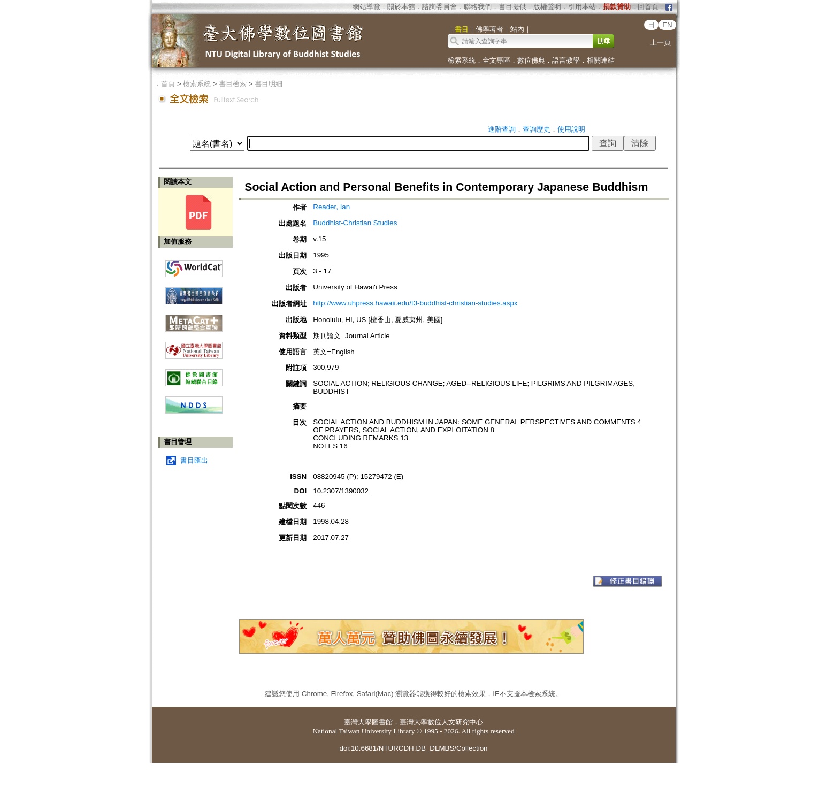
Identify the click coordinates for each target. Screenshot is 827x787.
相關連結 (601, 60)
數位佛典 (531, 60)
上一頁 (660, 43)
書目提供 (512, 7)
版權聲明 (547, 7)
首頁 (168, 84)
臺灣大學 (358, 722)
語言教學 (566, 60)
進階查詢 (502, 129)
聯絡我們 (478, 7)
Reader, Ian (331, 207)
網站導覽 (366, 7)
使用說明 (571, 129)
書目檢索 (233, 84)
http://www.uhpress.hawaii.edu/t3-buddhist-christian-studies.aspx (415, 303)
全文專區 (496, 60)
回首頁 (648, 7)
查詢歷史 (536, 129)
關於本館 (401, 7)
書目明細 (268, 84)
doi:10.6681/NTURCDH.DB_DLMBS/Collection (413, 748)
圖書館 (382, 722)
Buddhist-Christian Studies (355, 223)
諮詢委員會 (439, 7)
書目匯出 (194, 460)
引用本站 (582, 7)
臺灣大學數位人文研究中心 (441, 722)
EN (667, 25)
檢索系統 (462, 60)
